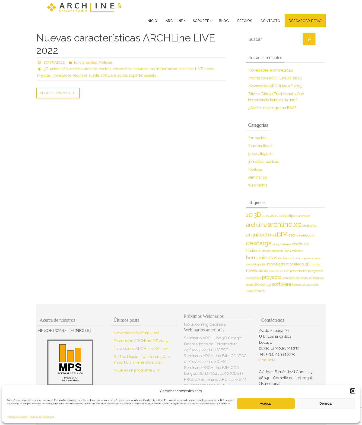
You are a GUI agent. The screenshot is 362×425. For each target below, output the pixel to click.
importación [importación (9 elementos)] (291, 258)
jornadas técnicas (263, 161)
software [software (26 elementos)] (281, 284)
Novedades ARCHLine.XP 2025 (276, 86)
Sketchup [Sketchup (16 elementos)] (262, 284)
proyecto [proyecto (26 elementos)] (272, 277)
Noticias (106, 62)
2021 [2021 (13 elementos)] (274, 215)
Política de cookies (17, 417)
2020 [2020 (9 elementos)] (265, 215)
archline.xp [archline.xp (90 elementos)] (285, 224)
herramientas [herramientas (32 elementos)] (261, 258)
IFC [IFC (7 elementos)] (280, 258)
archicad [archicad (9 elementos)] (304, 215)
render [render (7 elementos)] (304, 278)
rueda (94, 75)
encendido (122, 69)
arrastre (90, 69)
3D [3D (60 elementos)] (257, 214)
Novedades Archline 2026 (271, 70)
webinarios (257, 185)
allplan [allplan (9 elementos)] (292, 215)
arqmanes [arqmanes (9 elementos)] (309, 225)
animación (59, 69)
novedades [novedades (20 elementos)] (257, 270)
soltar (122, 75)
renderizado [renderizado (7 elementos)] (316, 278)
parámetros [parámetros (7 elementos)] (276, 271)
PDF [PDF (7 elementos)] (286, 271)
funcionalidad (85, 62)
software (108, 75)
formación (257, 137)
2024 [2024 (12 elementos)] (283, 216)
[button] (352, 391)
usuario (150, 75)
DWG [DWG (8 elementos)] (287, 251)
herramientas (144, 69)
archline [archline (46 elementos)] (256, 224)
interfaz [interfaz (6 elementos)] (316, 258)
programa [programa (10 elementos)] (315, 271)
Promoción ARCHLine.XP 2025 (275, 78)
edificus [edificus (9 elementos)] (297, 251)
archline (76, 69)
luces (209, 69)
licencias (186, 69)
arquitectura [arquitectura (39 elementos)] (261, 234)
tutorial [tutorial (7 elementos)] (296, 284)
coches (105, 69)
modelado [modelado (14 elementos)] (276, 264)
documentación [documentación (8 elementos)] (272, 251)
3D (46, 69)
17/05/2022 (54, 62)
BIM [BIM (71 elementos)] (282, 234)
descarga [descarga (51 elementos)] (259, 243)
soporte (135, 75)
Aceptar (266, 403)
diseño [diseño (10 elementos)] (286, 244)
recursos (80, 75)
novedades (62, 75)
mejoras (44, 75)
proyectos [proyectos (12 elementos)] (291, 278)
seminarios (257, 177)
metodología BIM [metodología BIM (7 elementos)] (256, 264)
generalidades (260, 153)
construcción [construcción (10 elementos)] (305, 235)
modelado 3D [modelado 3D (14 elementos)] (298, 264)
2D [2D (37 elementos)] (249, 215)
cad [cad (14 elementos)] (292, 235)
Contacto (268, 360)
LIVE (199, 69)
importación (166, 69)
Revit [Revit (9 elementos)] (249, 284)
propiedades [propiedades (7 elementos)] (253, 278)
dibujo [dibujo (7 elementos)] (276, 244)
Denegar (326, 403)
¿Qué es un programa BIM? (272, 107)
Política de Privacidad (42, 417)
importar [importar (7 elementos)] (306, 258)
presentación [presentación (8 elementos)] (298, 271)
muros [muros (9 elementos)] (315, 264)
